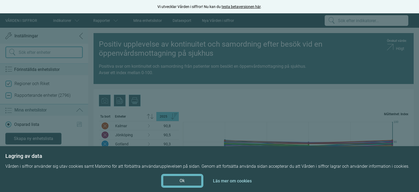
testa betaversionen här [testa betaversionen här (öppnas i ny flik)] (241, 7)
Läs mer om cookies (232, 180)
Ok (182, 180)
